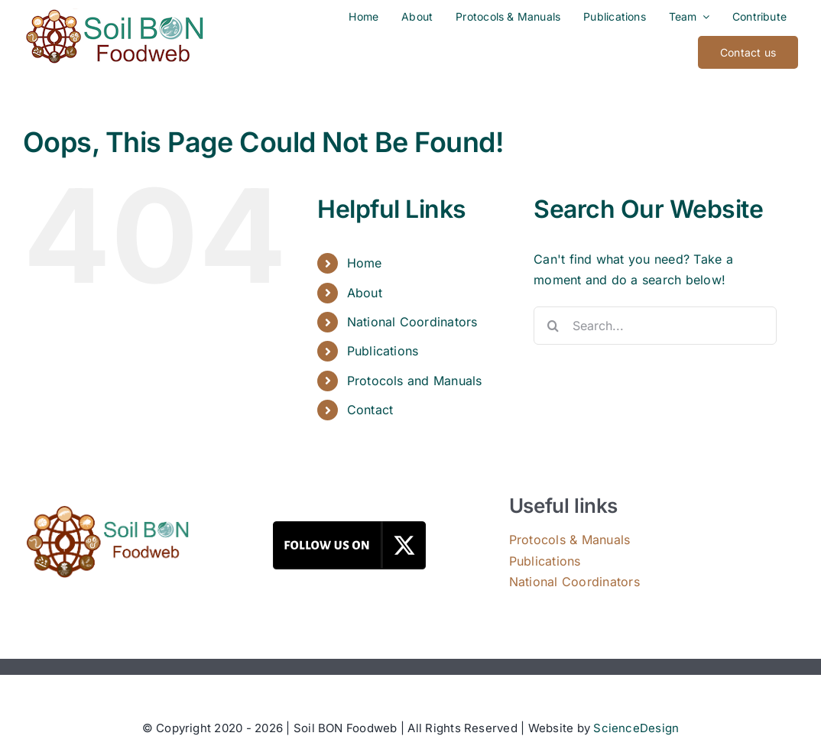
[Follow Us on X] (349, 527)
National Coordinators (412, 321)
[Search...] (655, 325)
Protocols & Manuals (570, 539)
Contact (370, 409)
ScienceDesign (636, 728)
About (364, 292)
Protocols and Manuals (414, 380)
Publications (383, 350)
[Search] (553, 325)
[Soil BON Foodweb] (107, 511)
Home (364, 263)
